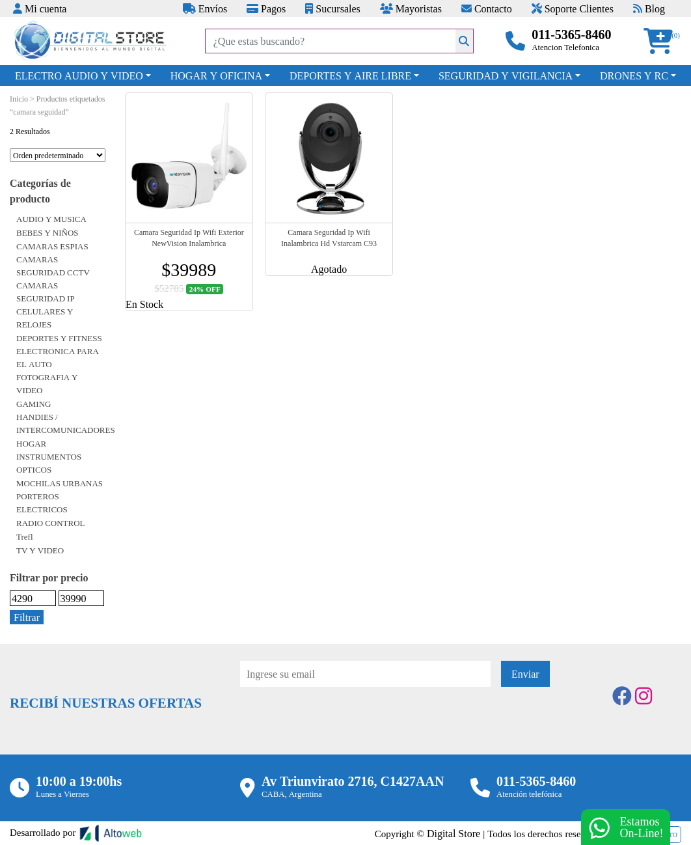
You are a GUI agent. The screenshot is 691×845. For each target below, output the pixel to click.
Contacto (486, 8)
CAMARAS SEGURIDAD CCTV (53, 265)
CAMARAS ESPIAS (52, 246)
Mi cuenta (39, 8)
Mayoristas (411, 8)
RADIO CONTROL (50, 523)
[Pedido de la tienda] (57, 155)
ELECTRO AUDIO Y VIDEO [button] (79, 75)
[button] (662, 41)
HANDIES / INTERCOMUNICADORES (65, 423)
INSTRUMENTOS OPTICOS (48, 462)
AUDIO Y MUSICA (51, 219)
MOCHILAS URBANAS (59, 483)
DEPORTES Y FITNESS (59, 338)
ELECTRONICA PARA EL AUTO (57, 357)
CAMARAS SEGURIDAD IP (45, 291)
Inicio (19, 98)
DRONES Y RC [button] (634, 75)
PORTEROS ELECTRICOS (42, 502)
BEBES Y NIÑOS (47, 232)
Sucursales (332, 8)
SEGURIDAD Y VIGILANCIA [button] (506, 75)
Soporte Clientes (573, 8)
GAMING (33, 403)
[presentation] (339, 722)
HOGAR (31, 443)
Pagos (266, 8)
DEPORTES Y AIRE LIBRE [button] (350, 75)
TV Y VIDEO (40, 550)
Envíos (205, 8)
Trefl (24, 536)
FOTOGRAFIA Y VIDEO (47, 383)
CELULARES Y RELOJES (45, 317)
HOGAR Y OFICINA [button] (216, 75)
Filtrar (27, 617)
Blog (649, 8)
